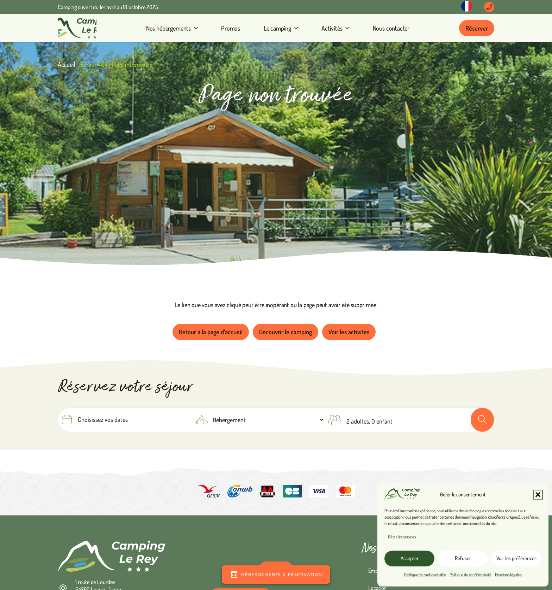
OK (482, 420)
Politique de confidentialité (425, 574)
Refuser (463, 558)
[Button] (489, 7)
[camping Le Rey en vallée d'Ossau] (111, 556)
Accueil (66, 64)
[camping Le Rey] (77, 28)
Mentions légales (508, 574)
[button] (537, 494)
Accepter (410, 558)
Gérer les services (402, 536)
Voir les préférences (516, 558)
